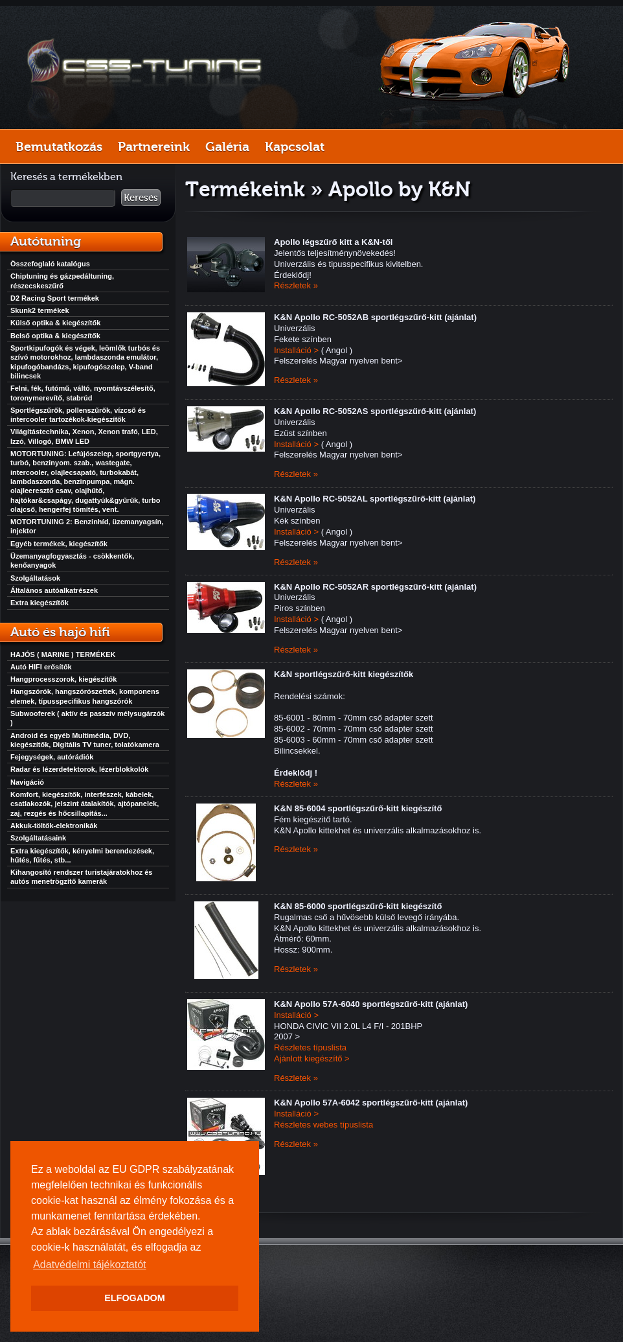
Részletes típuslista (310, 1047)
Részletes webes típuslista (323, 1124)
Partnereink (154, 146)
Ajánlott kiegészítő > (312, 1058)
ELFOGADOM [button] (134, 1298)
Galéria (227, 146)
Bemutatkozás (59, 146)
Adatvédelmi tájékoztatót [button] (89, 1264)
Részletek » (296, 285)
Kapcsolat (294, 146)
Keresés (141, 197)
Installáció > (296, 350)
